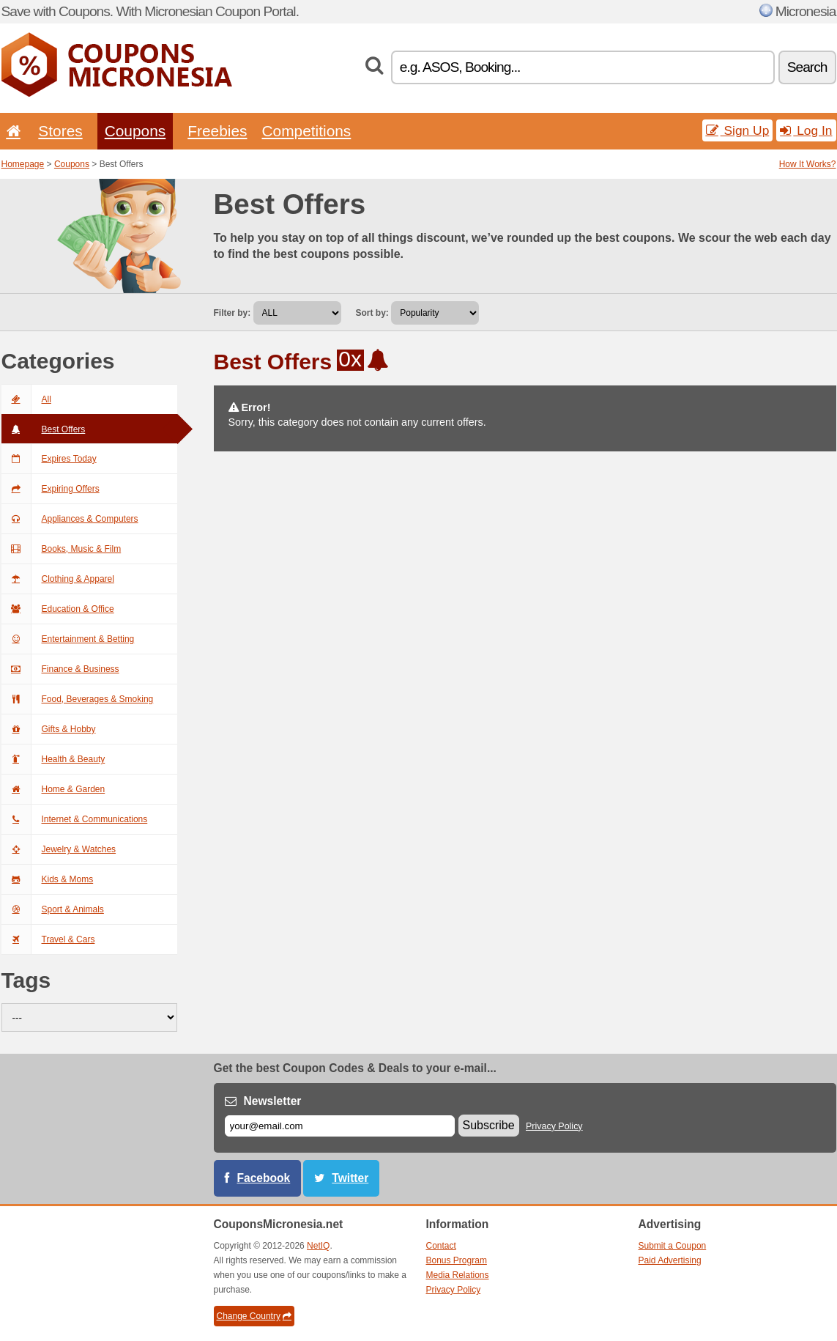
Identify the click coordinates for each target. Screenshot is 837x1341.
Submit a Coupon (673, 1246)
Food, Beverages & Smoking (77, 699)
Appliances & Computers (69, 518)
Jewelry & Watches (58, 849)
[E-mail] (340, 1126)
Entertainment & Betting (68, 639)
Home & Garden (53, 789)
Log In (806, 130)
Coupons (135, 130)
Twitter (350, 1178)
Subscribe (489, 1125)
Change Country (254, 1316)
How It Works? (807, 164)
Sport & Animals (52, 909)
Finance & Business (60, 669)
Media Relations (457, 1275)
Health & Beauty (53, 759)
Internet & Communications (74, 819)
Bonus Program (456, 1260)
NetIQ (318, 1246)
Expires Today (49, 458)
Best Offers (43, 429)
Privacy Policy (554, 1126)
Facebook (264, 1178)
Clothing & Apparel (57, 579)
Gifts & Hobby (48, 729)
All (26, 399)
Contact (441, 1246)
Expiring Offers (50, 488)
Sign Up (738, 130)
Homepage (23, 164)
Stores (60, 130)
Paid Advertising (670, 1260)
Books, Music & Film (61, 549)
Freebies (217, 130)
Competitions (306, 130)
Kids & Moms (47, 879)
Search (807, 67)
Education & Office (57, 609)
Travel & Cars (48, 939)
